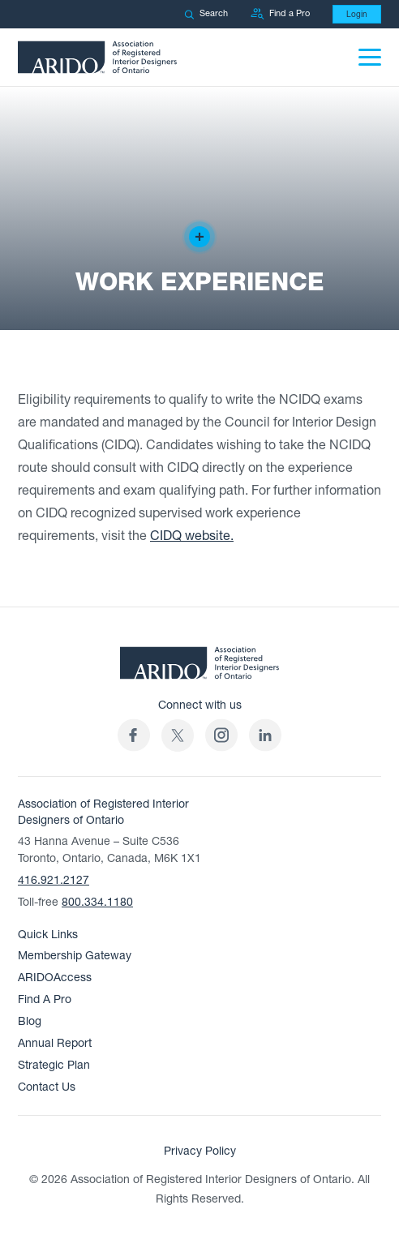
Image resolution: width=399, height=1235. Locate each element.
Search (206, 13)
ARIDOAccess (55, 977)
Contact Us (46, 1087)
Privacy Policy (200, 1151)
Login (356, 14)
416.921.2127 (53, 880)
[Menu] (369, 57)
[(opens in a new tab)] (177, 735)
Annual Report (55, 1043)
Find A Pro (44, 999)
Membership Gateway (74, 956)
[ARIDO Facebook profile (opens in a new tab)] (134, 735)
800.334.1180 (97, 902)
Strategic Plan (54, 1065)
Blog (29, 1021)
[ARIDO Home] (199, 667)
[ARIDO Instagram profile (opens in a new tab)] (221, 735)
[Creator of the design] (199, 236)
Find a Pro (280, 14)
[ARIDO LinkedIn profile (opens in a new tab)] (265, 735)
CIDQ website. (192, 536)
